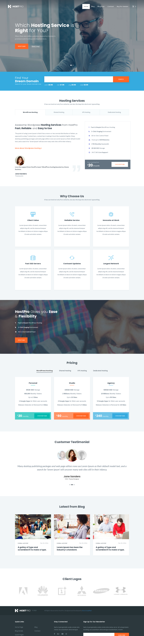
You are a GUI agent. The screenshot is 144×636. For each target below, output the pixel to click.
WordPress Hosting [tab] (30, 112)
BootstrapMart (87, 603)
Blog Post (101, 6)
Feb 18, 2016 (44, 536)
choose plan (119, 164)
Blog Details (19, 624)
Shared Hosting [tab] (59, 112)
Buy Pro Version (122, 6)
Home (86, 6)
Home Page (19, 620)
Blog (92, 6)
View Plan (21, 333)
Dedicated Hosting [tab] (114, 112)
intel (26, 536)
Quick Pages (19, 627)
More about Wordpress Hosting (28, 148)
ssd (23, 536)
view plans (22, 46)
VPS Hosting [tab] (86, 112)
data (20, 536)
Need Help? (36, 46)
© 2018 (25, 603)
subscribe (121, 628)
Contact (111, 6)
